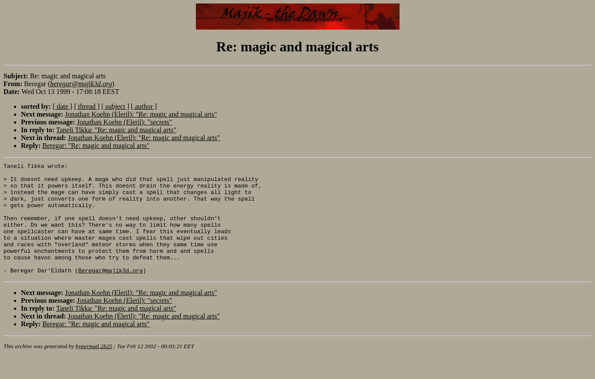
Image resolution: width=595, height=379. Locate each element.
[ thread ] (87, 106)
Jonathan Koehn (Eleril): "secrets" (124, 122)
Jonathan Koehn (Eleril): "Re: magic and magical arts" (141, 114)
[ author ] (144, 106)
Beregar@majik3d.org (110, 292)
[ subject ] (115, 106)
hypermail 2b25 (94, 368)
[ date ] (62, 106)
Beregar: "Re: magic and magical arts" (95, 145)
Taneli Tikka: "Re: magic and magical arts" (116, 130)
